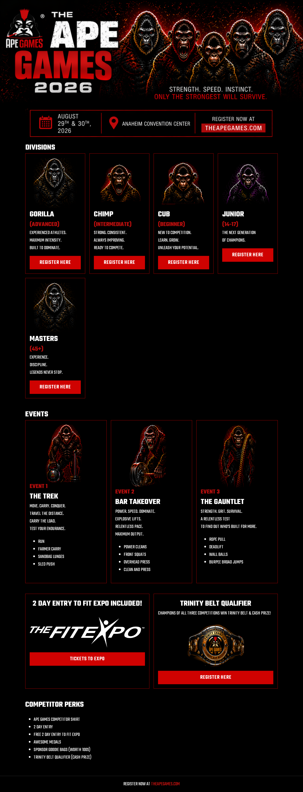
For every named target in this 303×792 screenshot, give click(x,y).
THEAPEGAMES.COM (165, 784)
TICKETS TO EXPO (87, 659)
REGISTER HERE (55, 262)
